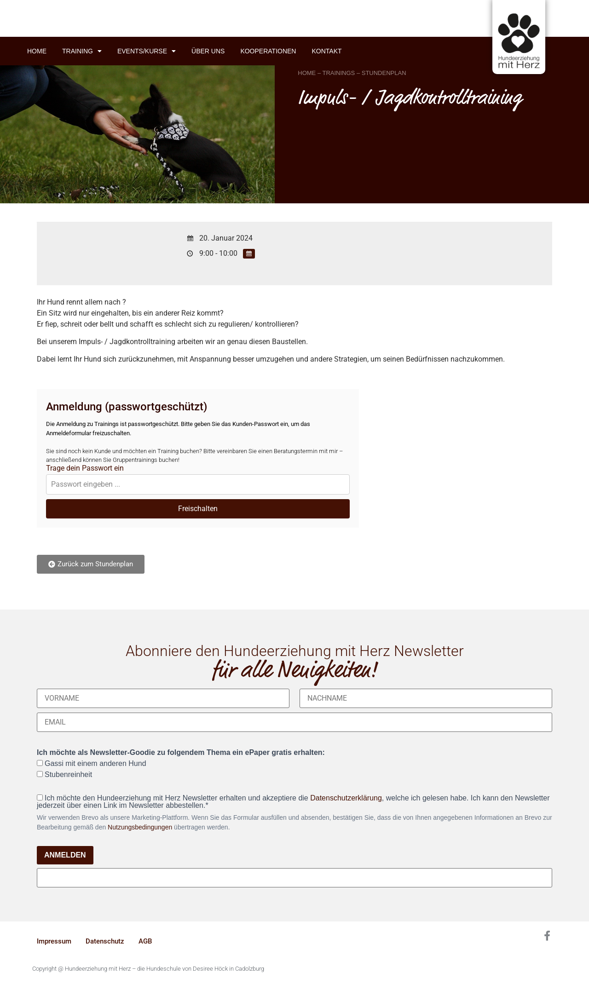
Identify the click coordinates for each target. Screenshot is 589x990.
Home (36, 51)
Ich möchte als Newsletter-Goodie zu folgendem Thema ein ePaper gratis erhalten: (181, 752)
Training (82, 51)
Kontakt (326, 51)
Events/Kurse (146, 51)
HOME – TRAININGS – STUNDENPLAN (352, 72)
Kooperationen (268, 51)
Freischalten (198, 508)
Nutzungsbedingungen (140, 827)
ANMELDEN (65, 855)
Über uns (208, 51)
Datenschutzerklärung (346, 798)
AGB (145, 941)
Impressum (54, 941)
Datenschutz (105, 941)
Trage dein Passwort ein (85, 468)
